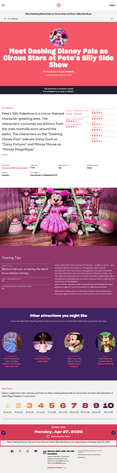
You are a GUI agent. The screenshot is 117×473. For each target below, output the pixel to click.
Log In (112, 5)
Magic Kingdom (66, 71)
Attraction (51, 71)
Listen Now (57, 468)
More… (5, 154)
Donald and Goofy (63, 273)
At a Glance (12, 19)
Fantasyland (7, 168)
